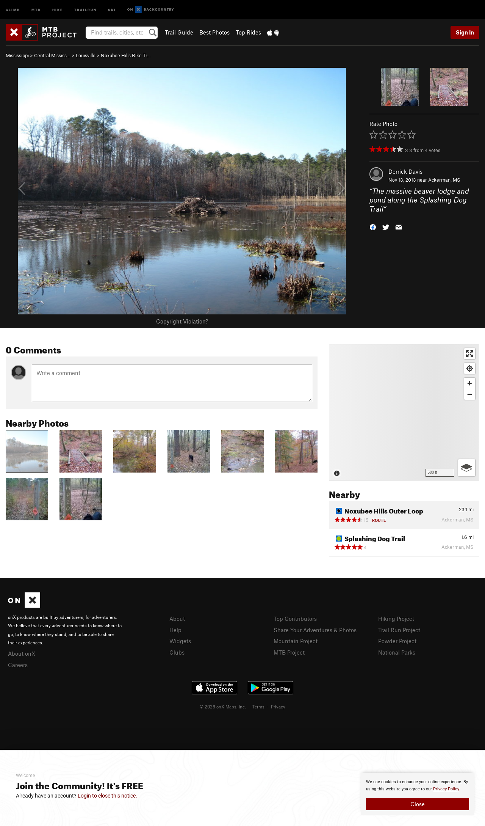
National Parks (396, 652)
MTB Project (289, 652)
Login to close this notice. (107, 796)
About (177, 618)
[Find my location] (469, 368)
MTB (36, 9)
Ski (112, 9)
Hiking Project (396, 618)
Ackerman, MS (444, 180)
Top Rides (248, 32)
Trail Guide (179, 32)
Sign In (465, 32)
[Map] (404, 412)
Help (175, 630)
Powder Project (397, 641)
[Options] (466, 467)
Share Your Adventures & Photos (315, 630)
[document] (417, 794)
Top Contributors (295, 618)
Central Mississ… (52, 55)
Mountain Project (296, 641)
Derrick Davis (405, 171)
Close (417, 804)
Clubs (177, 652)
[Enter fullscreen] (469, 353)
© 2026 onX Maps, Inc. (223, 706)
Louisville (85, 55)
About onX (21, 653)
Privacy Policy (446, 789)
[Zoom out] (469, 394)
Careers (18, 664)
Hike (57, 9)
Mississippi (17, 55)
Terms (258, 706)
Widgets (180, 641)
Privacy (278, 706)
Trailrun (85, 9)
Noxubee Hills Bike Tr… (126, 55)
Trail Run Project (399, 630)
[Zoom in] (469, 383)
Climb (13, 9)
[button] (372, 226)
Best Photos (214, 32)
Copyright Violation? (182, 321)
